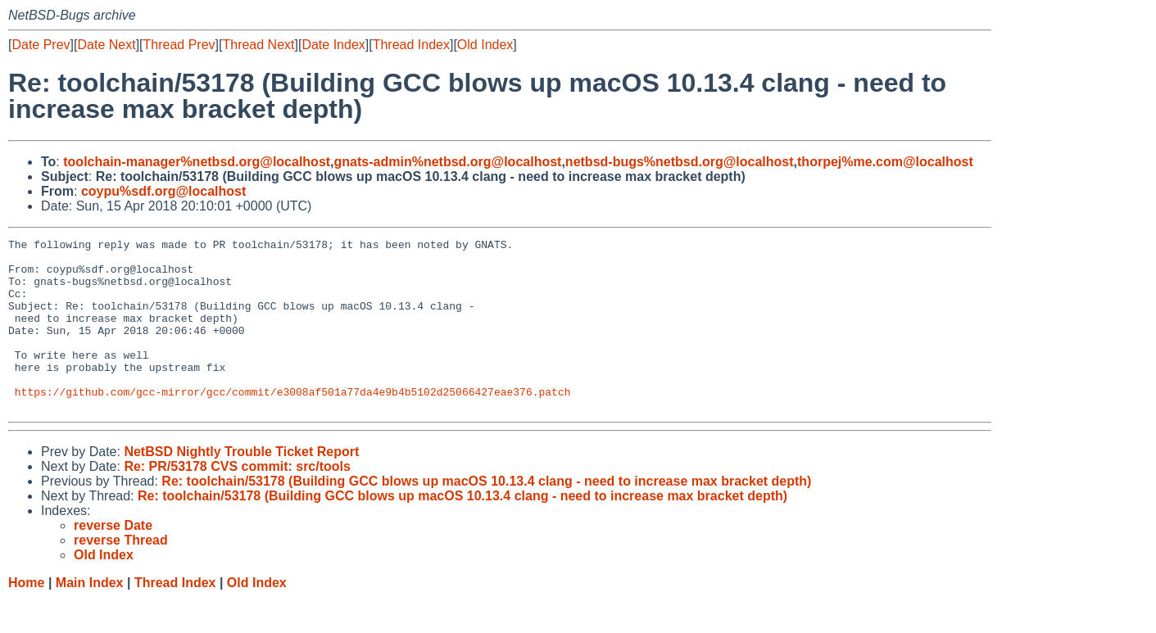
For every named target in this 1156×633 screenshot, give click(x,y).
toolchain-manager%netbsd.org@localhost (196, 162)
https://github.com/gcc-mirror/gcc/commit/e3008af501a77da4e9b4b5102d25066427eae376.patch (293, 423)
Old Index (485, 45)
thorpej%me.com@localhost (885, 162)
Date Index (333, 45)
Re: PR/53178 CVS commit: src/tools (237, 501)
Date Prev (40, 45)
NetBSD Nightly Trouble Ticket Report (241, 486)
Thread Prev (179, 45)
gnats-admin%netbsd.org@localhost (448, 162)
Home (26, 617)
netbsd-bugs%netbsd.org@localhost (679, 162)
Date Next (106, 45)
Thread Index (411, 45)
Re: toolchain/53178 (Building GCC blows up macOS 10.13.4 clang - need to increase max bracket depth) (486, 515)
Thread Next (258, 45)
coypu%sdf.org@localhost (163, 191)
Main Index (90, 617)
